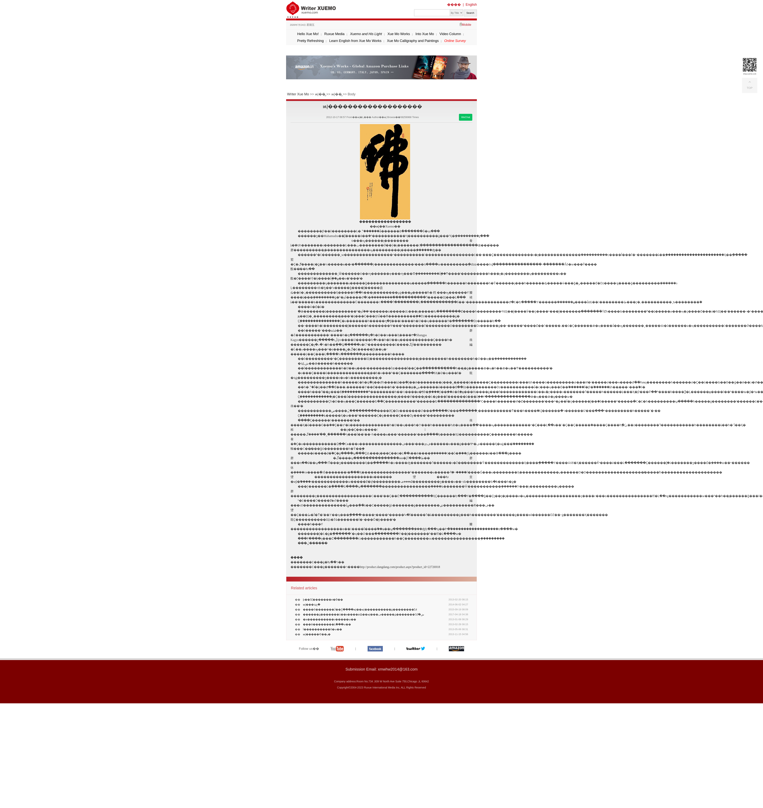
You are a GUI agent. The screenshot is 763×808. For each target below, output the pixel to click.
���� (454, 4)
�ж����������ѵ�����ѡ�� (329, 619)
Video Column (450, 34)
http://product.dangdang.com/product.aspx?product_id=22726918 (400, 567)
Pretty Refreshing (310, 41)
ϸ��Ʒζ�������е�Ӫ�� (323, 599)
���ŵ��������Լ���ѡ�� (327, 624)
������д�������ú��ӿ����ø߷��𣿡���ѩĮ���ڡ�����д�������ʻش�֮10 (363, 614)
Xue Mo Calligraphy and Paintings (413, 41)
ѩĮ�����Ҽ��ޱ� (317, 634)
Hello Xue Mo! (308, 34)
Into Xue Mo (424, 34)
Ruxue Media (334, 34)
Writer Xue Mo (298, 94)
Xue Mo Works (398, 34)
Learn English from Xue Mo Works (355, 41)
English (471, 4)
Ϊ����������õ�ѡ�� (322, 629)
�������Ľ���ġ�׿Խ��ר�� (317, 562)
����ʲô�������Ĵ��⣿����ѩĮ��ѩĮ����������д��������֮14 (360, 609)
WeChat (465, 117)
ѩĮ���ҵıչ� (311, 604)
